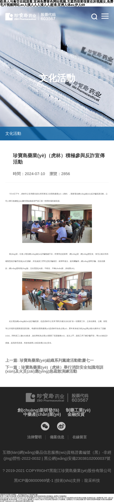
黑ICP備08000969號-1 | (35, 480)
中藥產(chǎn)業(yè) (42, 414)
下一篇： (54, 369)
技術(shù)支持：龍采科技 (78, 480)
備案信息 (57, 437)
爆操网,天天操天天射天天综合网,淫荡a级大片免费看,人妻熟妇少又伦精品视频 (55, 499)
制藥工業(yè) (78, 410)
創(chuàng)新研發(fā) (38, 410)
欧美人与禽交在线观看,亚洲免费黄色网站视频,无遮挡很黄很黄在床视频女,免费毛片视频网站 (33, 496)
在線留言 (79, 437)
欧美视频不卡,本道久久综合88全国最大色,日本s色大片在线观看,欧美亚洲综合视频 (56, 498)
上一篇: (49, 360)
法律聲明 (34, 437)
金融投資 (76, 414)
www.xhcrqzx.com (6, 498)
